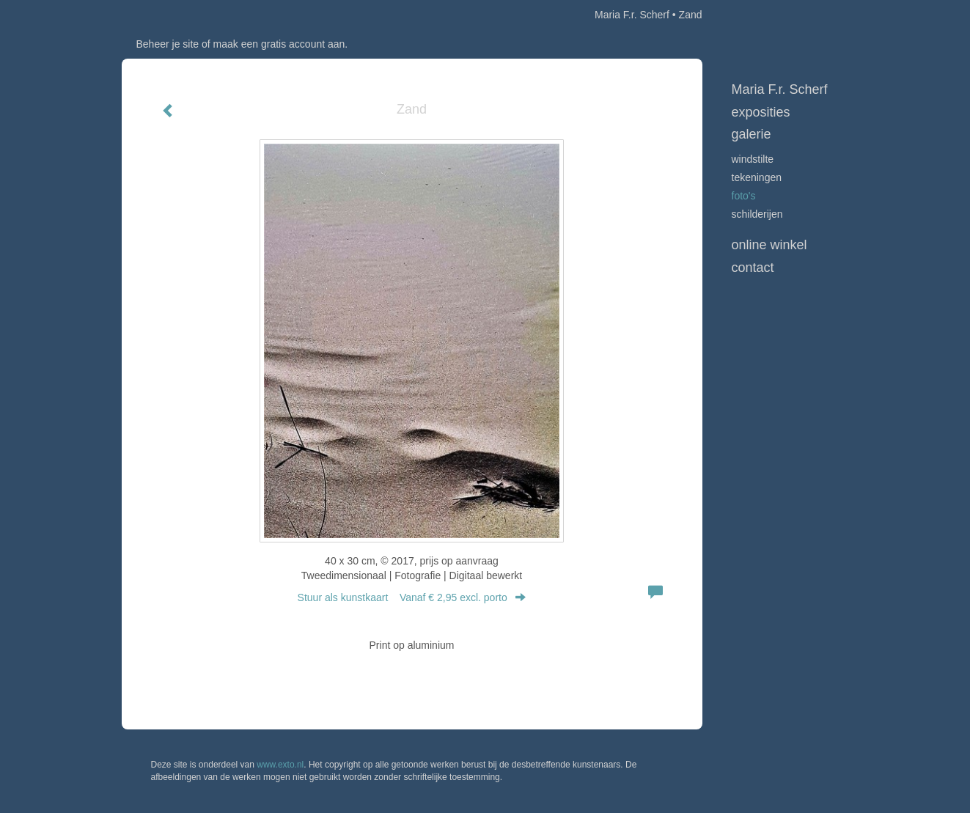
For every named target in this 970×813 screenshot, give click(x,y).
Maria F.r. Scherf (632, 15)
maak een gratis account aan (279, 44)
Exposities (761, 112)
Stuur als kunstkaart (412, 597)
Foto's (744, 196)
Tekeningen (757, 177)
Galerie (751, 134)
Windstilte (753, 159)
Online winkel (769, 245)
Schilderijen (757, 214)
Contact (753, 267)
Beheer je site (167, 44)
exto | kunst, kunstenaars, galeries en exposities (163, 14)
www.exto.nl (280, 764)
